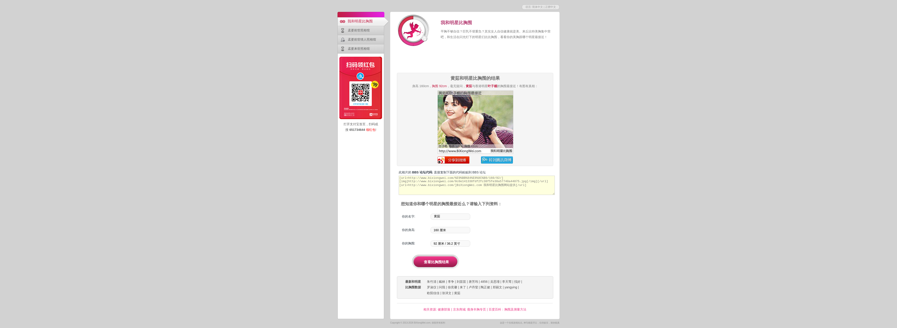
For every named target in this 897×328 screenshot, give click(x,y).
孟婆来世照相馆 (359, 48)
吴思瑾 (495, 281)
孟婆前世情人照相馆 (362, 39)
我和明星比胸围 (360, 21)
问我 (442, 287)
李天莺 (507, 281)
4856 (484, 281)
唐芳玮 (473, 281)
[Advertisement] (475, 60)
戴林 (442, 281)
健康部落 (444, 309)
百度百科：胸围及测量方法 (507, 309)
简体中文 (537, 7)
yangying (511, 287)
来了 (463, 287)
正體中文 (550, 7)
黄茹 (457, 293)
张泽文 (446, 293)
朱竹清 (431, 281)
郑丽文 (497, 287)
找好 (517, 281)
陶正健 (485, 287)
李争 (451, 281)
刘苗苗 (461, 281)
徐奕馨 (452, 287)
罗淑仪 (431, 287)
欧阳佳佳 (433, 293)
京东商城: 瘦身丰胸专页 (469, 309)
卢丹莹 (473, 287)
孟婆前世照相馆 (359, 30)
